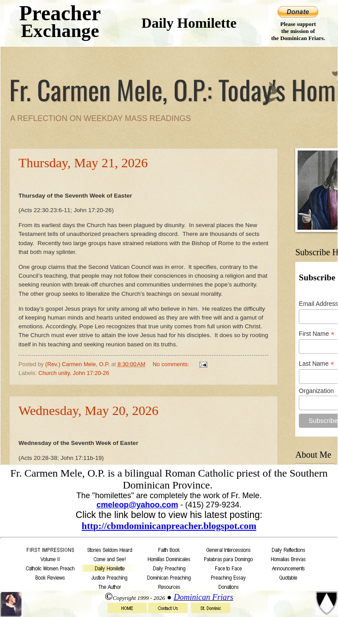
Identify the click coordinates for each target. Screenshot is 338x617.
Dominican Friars (203, 597)
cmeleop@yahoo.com (137, 504)
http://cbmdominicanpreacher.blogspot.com (169, 526)
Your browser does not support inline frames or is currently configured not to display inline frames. (169, 256)
